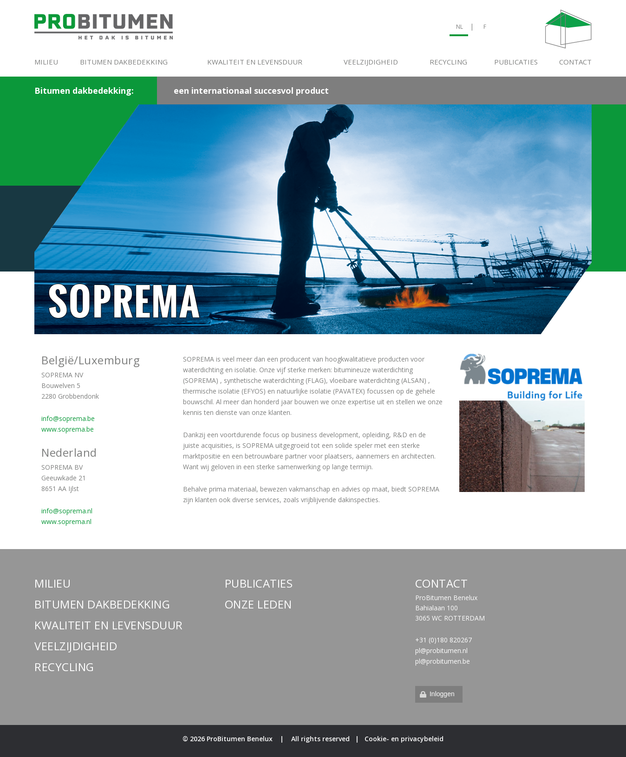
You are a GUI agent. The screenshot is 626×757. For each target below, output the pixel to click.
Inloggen (436, 694)
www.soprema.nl (66, 521)
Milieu (46, 61)
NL (459, 27)
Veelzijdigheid (371, 61)
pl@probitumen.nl (441, 650)
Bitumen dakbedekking (124, 61)
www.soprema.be (67, 429)
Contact (575, 61)
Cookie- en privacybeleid (404, 738)
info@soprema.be (68, 418)
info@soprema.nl (66, 510)
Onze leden (258, 604)
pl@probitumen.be (442, 661)
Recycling (448, 61)
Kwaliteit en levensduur (254, 61)
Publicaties (516, 61)
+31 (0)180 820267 (443, 639)
